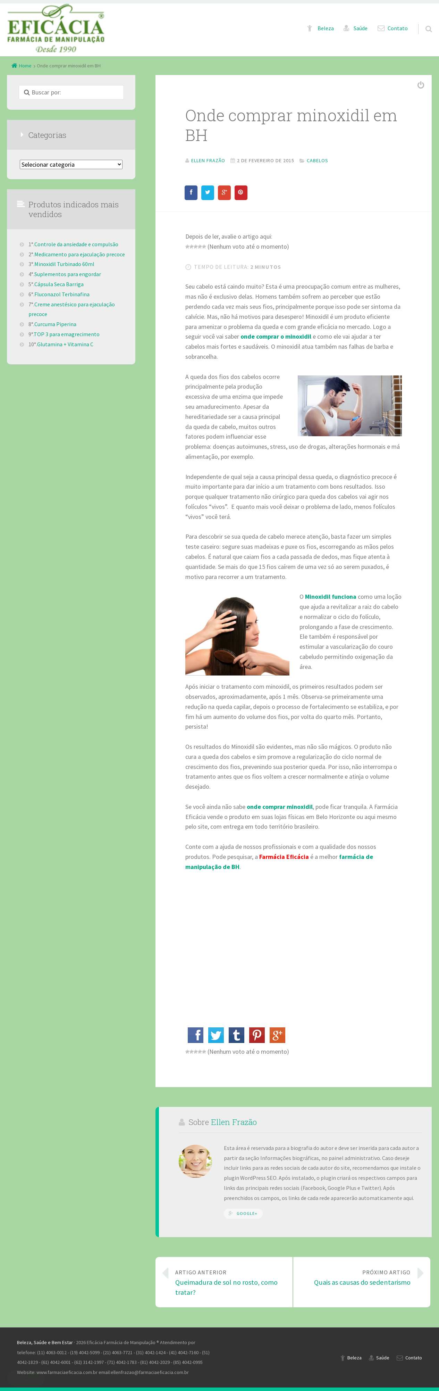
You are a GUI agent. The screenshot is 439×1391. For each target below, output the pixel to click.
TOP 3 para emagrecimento (67, 334)
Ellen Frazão (234, 1122)
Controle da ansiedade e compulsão (76, 244)
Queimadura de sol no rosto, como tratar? (228, 1282)
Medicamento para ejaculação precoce (79, 254)
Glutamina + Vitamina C (65, 344)
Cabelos (317, 160)
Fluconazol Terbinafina (62, 294)
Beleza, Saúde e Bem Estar (45, 1342)
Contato (398, 28)
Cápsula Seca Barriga (59, 284)
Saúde (361, 28)
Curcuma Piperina (55, 324)
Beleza (326, 28)
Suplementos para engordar (67, 274)
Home (25, 66)
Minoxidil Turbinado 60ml (64, 263)
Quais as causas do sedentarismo (357, 1277)
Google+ (247, 1213)
